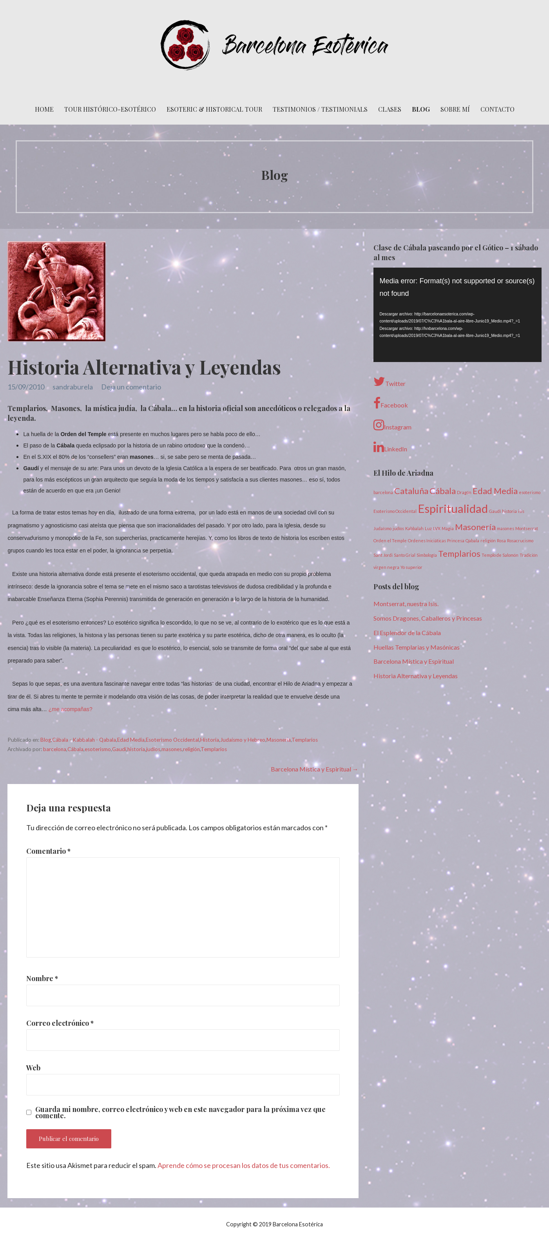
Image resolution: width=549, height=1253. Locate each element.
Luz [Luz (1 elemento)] (428, 528)
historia (136, 749)
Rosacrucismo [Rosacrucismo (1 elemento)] (520, 540)
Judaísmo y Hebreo (242, 740)
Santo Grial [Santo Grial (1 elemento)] (404, 555)
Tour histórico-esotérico (110, 109)
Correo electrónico (60, 1023)
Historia (209, 740)
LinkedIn (390, 447)
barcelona (54, 749)
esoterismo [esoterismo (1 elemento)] (529, 492)
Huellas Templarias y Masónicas (416, 647)
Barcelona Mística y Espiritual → (315, 769)
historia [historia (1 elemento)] (509, 511)
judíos (153, 749)
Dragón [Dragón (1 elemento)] (464, 492)
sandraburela (73, 386)
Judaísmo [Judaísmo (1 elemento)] (382, 528)
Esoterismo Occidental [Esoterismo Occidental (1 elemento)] (395, 511)
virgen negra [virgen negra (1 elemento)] (386, 567)
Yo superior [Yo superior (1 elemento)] (411, 567)
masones (171, 749)
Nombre (42, 978)
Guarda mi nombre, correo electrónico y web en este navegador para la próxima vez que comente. (180, 1112)
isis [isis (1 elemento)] (521, 511)
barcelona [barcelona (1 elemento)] (383, 492)
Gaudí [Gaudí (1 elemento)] (495, 511)
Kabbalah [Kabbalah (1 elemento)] (414, 528)
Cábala (75, 749)
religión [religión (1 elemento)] (488, 540)
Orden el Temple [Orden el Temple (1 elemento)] (390, 540)
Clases (389, 109)
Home (44, 109)
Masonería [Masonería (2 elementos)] (475, 526)
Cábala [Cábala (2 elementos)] (442, 490)
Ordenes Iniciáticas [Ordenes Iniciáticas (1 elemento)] (427, 540)
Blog (421, 109)
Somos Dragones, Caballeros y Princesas (427, 618)
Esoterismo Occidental (172, 740)
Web (33, 1067)
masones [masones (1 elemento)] (505, 528)
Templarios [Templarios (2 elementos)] (459, 553)
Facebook (390, 403)
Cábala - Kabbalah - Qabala (84, 740)
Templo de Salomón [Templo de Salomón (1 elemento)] (500, 555)
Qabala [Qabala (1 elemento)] (472, 540)
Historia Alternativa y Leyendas (415, 675)
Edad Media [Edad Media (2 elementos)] (495, 490)
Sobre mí (455, 109)
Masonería (278, 740)
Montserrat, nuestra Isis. (405, 603)
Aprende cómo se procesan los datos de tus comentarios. (244, 1165)
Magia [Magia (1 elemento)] (448, 528)
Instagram (392, 425)
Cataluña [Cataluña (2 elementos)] (411, 490)
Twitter (389, 381)
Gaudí (119, 749)
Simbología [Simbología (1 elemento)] (427, 555)
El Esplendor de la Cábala (407, 632)
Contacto (497, 109)
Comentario (48, 851)
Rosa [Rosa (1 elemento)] (501, 540)
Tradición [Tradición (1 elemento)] (529, 555)
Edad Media (131, 740)
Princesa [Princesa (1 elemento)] (455, 540)
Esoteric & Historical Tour (214, 109)
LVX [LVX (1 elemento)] (436, 528)
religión (191, 749)
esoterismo (98, 749)
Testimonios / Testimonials (320, 109)
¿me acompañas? (70, 709)
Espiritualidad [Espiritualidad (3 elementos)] (453, 508)
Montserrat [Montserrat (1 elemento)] (526, 528)
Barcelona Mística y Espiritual (413, 661)
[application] (457, 315)
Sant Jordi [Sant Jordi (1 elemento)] (383, 555)
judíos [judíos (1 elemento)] (398, 528)
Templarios (305, 740)
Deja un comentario (131, 386)
